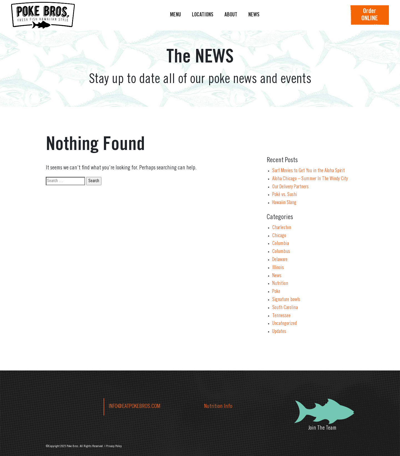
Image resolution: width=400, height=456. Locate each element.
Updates (279, 331)
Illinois (278, 267)
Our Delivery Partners (290, 187)
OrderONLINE (369, 15)
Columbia (280, 243)
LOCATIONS (202, 15)
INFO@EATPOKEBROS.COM (134, 407)
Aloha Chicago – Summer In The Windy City (310, 179)
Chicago (279, 236)
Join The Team (322, 428)
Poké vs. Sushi (284, 194)
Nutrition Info (218, 407)
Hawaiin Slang (284, 203)
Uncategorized (284, 323)
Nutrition (280, 283)
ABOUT (230, 15)
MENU (175, 15)
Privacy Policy (114, 446)
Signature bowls (286, 299)
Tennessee (281, 316)
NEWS (253, 15)
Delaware (280, 259)
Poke (276, 291)
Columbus (281, 251)
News (276, 276)
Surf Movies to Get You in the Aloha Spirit (308, 171)
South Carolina (285, 307)
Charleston (281, 228)
